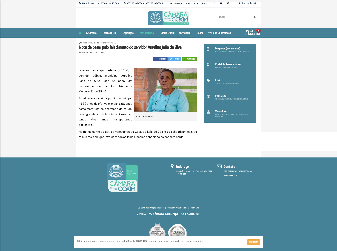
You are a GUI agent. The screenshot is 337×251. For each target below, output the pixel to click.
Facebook (159, 59)
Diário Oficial (167, 33)
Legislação (128, 33)
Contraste (176, 3)
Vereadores (110, 33)
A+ (204, 3)
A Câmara (92, 33)
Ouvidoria (185, 33)
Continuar (253, 242)
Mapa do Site (193, 207)
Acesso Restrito (248, 3)
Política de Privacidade (176, 207)
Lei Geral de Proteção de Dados (151, 207)
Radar (200, 33)
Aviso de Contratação (219, 33)
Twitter (173, 59)
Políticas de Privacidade (136, 241)
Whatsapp (188, 59)
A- (188, 3)
